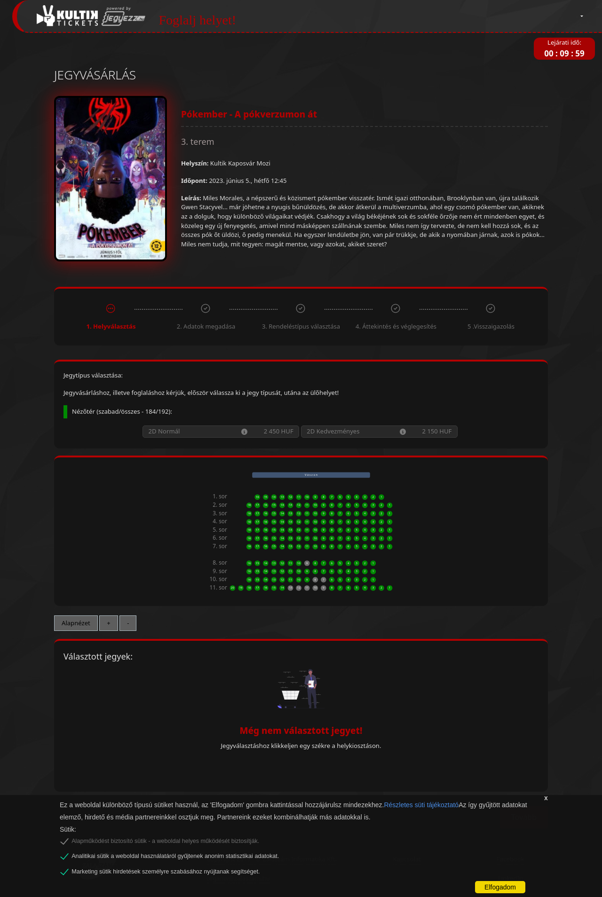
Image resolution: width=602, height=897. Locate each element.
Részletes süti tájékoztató (421, 805)
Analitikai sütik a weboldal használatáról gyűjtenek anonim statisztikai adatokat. (175, 856)
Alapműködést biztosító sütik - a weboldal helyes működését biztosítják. (165, 841)
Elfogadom (500, 887)
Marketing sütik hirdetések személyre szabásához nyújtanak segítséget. (165, 871)
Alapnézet (76, 623)
